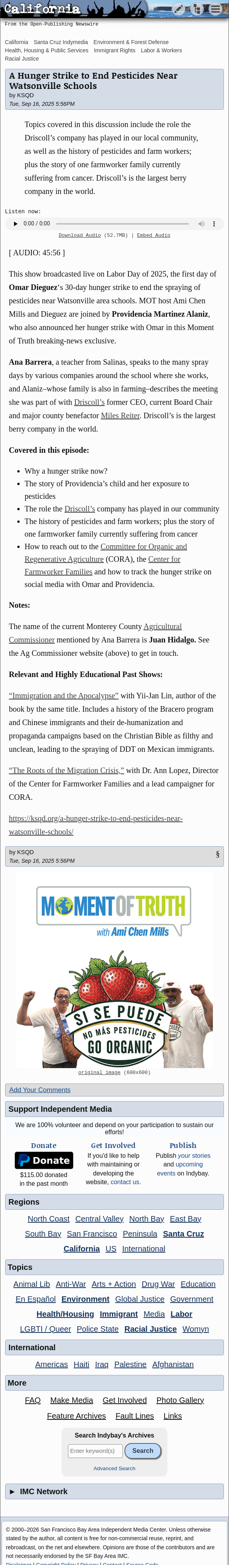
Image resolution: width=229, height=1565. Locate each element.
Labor (181, 1314)
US (111, 1248)
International (143, 1248)
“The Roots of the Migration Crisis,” (66, 770)
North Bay (146, 1218)
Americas (51, 1364)
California (16, 42)
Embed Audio (153, 235)
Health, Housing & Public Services (46, 50)
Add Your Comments (40, 1090)
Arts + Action (114, 1284)
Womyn (196, 1329)
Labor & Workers (161, 50)
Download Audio (80, 235)
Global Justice (140, 1299)
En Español (36, 1299)
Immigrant (119, 1314)
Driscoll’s (89, 402)
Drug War (158, 1284)
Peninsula (140, 1233)
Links (173, 1416)
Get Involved (125, 1400)
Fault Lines (134, 1416)
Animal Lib (31, 1284)
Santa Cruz (183, 1233)
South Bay (43, 1233)
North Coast (48, 1218)
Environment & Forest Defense (131, 42)
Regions (24, 1202)
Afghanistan (173, 1364)
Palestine (130, 1364)
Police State (98, 1329)
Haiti (82, 1364)
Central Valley (99, 1218)
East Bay (186, 1218)
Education (198, 1284)
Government (191, 1299)
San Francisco (92, 1233)
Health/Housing (65, 1314)
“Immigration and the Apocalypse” (64, 695)
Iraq (101, 1364)
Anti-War (71, 1284)
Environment (85, 1299)
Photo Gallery (180, 1400)
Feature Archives (76, 1416)
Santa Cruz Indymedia (61, 42)
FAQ (33, 1400)
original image (99, 1072)
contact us (125, 1182)
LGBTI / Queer (45, 1329)
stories (194, 1155)
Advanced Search (114, 1468)
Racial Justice (22, 58)
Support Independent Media (60, 1109)
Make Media (71, 1400)
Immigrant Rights (115, 50)
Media (154, 1314)
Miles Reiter (120, 415)
